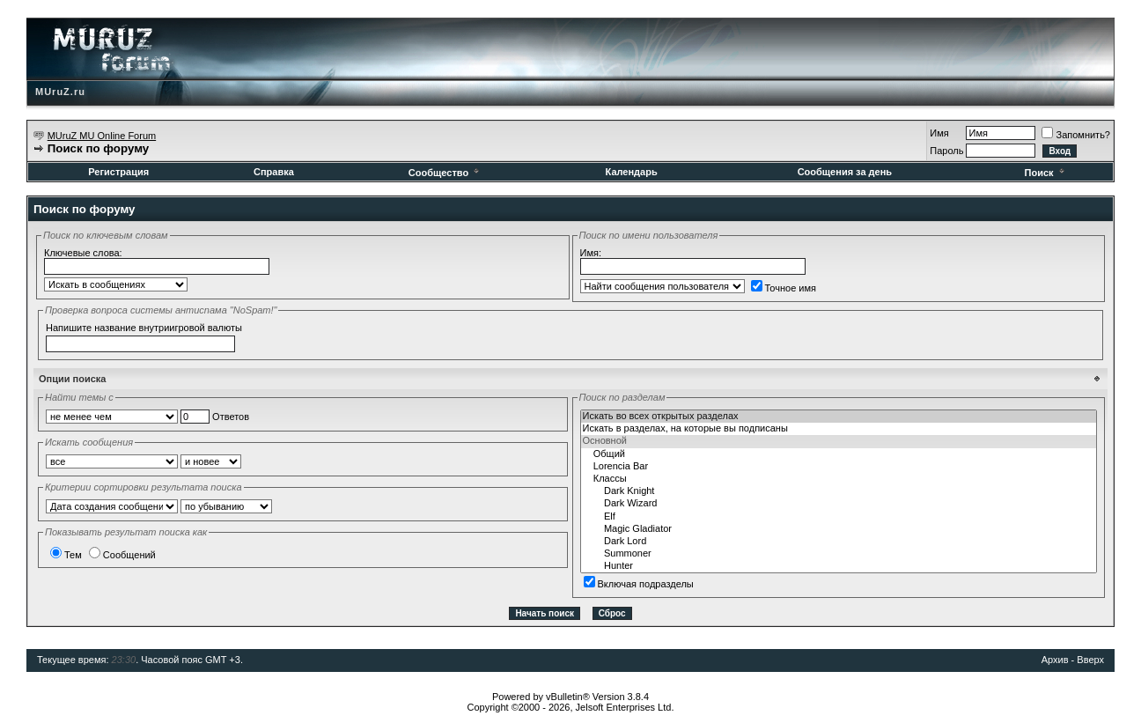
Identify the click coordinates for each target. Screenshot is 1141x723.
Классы (839, 479)
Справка (274, 171)
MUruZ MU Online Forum (102, 135)
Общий (839, 454)
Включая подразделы (639, 584)
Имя (939, 133)
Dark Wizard (839, 504)
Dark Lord (839, 541)
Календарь (632, 171)
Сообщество (445, 172)
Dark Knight (839, 491)
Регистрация (118, 171)
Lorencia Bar (839, 467)
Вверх (1090, 659)
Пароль (946, 150)
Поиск (1046, 172)
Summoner (839, 554)
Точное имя (784, 288)
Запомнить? (1076, 134)
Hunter (839, 566)
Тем (66, 555)
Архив (1055, 659)
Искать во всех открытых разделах (839, 416)
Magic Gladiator (839, 529)
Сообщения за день (845, 171)
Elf (839, 517)
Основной (839, 441)
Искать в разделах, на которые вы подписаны (839, 429)
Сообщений (122, 555)
